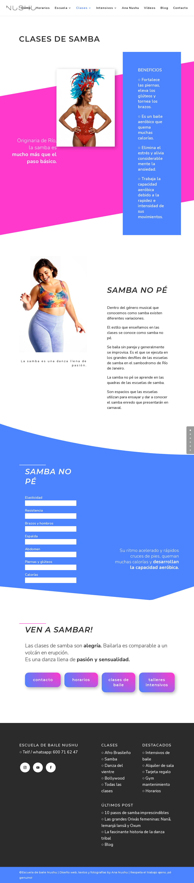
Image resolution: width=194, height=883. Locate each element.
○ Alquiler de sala (158, 765)
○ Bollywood (113, 778)
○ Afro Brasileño (116, 752)
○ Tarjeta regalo (156, 771)
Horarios (43, 8)
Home (26, 8)
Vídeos (150, 8)
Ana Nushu (130, 8)
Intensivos (104, 8)
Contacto (180, 8)
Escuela (61, 8)
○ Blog (107, 844)
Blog (164, 8)
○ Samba (109, 759)
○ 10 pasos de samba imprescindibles (135, 812)
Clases (82, 8)
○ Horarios (151, 791)
